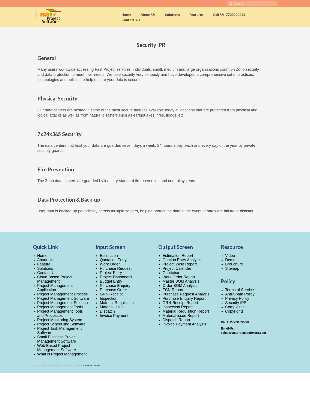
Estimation (109, 255)
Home (42, 255)
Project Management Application (55, 287)
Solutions (45, 268)
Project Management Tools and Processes (60, 313)
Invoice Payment (114, 315)
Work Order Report (179, 277)
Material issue (112, 307)
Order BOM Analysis (180, 285)
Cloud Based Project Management (54, 279)
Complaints (234, 307)
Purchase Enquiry (115, 285)
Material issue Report (181, 315)
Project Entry (111, 273)
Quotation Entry (113, 260)
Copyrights (234, 311)
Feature (44, 264)
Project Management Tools (60, 307)
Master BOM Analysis (181, 281)
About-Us (45, 260)
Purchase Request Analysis (186, 294)
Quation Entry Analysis (182, 260)
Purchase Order (113, 290)
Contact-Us (47, 273)
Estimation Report (178, 255)
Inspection (108, 298)
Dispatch (107, 311)
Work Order (110, 264)
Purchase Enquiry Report (184, 298)
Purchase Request (116, 268)
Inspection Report (178, 307)
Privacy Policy (237, 298)
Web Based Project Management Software (56, 347)
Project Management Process (62, 294)
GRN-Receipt (111, 294)
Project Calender (177, 268)
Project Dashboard (116, 277)
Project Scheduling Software (61, 324)
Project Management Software (63, 298)
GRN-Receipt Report (180, 303)
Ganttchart (172, 273)
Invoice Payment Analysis (184, 324)
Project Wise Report (180, 264)
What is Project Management (62, 354)
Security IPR (236, 303)
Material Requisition (117, 303)
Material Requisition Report (186, 311)
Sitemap (232, 268)
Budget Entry (111, 281)
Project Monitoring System (59, 320)
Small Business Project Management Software (57, 339)
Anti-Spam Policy (240, 294)
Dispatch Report (176, 320)
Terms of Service (239, 290)
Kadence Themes (91, 365)
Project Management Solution (62, 303)
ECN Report (173, 290)
